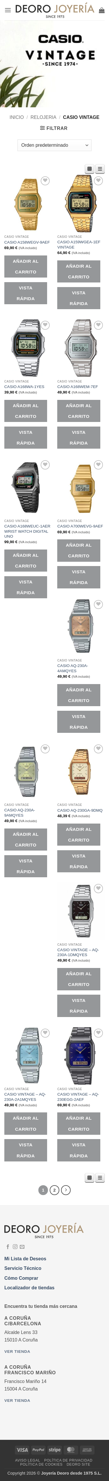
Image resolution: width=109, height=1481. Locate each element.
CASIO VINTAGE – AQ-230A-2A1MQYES (25, 1097)
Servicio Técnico (22, 1268)
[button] (7, 10)
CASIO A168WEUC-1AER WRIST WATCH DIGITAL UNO (27, 531)
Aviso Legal (27, 1460)
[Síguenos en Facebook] (8, 1247)
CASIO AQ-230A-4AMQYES (72, 668)
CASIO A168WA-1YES (24, 387)
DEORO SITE (78, 1464)
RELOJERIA (43, 117)
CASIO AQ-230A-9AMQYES (19, 812)
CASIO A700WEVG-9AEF (80, 526)
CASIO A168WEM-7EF (77, 387)
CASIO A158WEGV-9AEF (27, 242)
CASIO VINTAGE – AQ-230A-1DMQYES (78, 952)
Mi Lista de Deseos (25, 1258)
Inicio (17, 117)
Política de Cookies (41, 1464)
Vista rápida (26, 293)
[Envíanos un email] (22, 1247)
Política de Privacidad (68, 1460)
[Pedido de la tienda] (54, 145)
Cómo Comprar (21, 1278)
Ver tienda (17, 1351)
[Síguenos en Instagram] (15, 1247)
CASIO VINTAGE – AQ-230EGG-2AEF (78, 1097)
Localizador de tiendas (29, 1287)
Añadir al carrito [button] (26, 266)
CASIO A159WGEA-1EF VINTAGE (78, 244)
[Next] (66, 1190)
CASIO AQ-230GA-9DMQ (80, 810)
